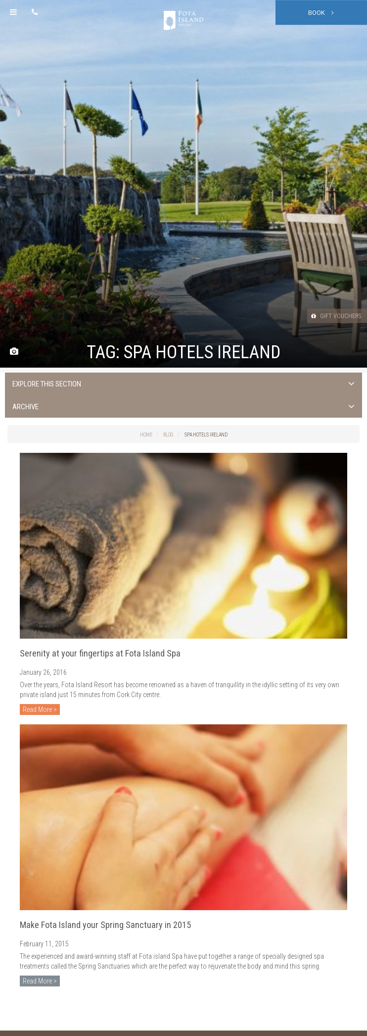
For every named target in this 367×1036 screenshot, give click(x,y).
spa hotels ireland (206, 434)
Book (321, 12)
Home (146, 434)
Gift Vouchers (336, 316)
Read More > (40, 709)
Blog (168, 434)
